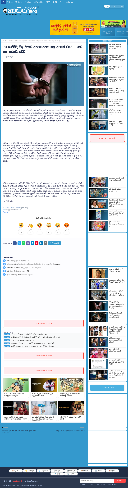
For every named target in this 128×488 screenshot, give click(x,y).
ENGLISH (114, 6)
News (11, 40)
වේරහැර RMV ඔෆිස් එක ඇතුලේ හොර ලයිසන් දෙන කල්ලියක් (116, 293)
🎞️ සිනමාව (84, 471)
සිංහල (106, 6)
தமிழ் (121, 6)
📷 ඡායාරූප (71, 471)
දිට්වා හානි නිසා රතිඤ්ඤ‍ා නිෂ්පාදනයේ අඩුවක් (116, 224)
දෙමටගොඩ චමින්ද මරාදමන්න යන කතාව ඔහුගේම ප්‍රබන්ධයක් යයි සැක (116, 374)
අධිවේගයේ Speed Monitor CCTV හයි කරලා (115, 112)
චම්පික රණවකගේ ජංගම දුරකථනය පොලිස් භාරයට (115, 315)
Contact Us (113, 484)
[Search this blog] (97, 481)
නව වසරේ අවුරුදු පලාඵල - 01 (18, 272)
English (18, 2)
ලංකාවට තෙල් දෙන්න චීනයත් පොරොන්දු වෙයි (117, 281)
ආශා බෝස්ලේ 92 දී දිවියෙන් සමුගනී (20, 275)
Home (9, 2)
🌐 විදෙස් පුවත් (43, 471)
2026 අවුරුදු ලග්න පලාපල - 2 (18, 261)
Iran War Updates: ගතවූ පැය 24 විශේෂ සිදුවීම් (24, 268)
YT (48, 2)
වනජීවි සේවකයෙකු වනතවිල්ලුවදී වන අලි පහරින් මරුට (116, 213)
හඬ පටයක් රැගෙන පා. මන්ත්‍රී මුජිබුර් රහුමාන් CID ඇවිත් (32, 344)
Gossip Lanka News (17, 481)
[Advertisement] (43, 128)
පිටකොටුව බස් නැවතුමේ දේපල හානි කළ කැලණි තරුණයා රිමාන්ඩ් (116, 305)
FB (55, 2)
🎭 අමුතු (57, 474)
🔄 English (70, 474)
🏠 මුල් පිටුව (16, 471)
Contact (69, 2)
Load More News (107, 388)
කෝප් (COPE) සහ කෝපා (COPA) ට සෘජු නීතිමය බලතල (32, 347)
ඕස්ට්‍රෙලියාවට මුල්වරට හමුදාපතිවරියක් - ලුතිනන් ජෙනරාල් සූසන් (35, 338)
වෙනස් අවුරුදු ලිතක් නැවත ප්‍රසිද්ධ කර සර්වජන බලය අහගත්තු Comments (34, 265)
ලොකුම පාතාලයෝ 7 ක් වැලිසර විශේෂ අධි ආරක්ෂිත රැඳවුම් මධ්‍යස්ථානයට (117, 330)
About (28, 2)
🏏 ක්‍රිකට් (112, 471)
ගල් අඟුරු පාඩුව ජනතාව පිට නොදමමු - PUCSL (117, 362)
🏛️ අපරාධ (98, 471)
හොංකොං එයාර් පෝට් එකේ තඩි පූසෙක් (116, 179)
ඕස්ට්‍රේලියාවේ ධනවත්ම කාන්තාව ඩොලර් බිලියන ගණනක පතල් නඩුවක (117, 203)
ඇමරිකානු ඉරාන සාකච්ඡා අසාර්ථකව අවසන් (116, 340)
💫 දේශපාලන (29, 471)
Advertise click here (108, 32)
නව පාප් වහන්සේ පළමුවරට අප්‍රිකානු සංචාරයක (29, 335)
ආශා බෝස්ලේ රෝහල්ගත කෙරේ (115, 350)
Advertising (38, 2)
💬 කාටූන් (57, 471)
